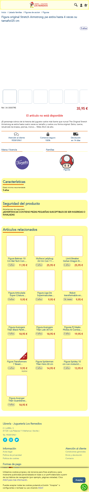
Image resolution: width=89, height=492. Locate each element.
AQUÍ (40, 488)
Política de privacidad (12, 455)
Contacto (70, 458)
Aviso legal (7, 451)
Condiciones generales (76, 451)
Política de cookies (11, 458)
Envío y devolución (74, 455)
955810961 (11, 435)
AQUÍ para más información (15, 480)
